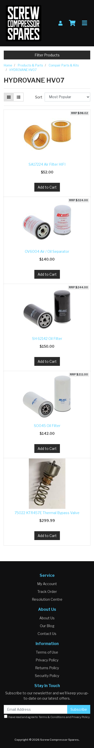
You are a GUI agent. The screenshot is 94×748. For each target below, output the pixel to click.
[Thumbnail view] (9, 97)
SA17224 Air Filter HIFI (47, 164)
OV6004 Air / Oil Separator (47, 251)
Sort (38, 97)
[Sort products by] (67, 97)
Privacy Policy (47, 660)
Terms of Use (47, 652)
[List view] (19, 97)
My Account (47, 584)
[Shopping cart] (72, 23)
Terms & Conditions (52, 717)
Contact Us (47, 633)
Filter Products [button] (47, 55)
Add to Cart (47, 187)
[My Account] (60, 23)
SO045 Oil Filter (47, 425)
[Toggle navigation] (84, 23)
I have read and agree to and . (47, 717)
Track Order (47, 591)
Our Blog (47, 626)
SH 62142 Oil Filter (47, 338)
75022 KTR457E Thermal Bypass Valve (47, 513)
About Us (47, 618)
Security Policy (47, 675)
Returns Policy (47, 668)
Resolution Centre (47, 599)
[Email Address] (35, 709)
